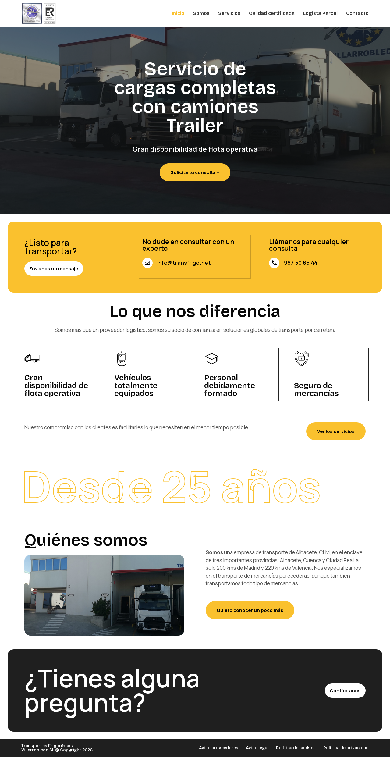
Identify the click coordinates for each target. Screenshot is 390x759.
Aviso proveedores (218, 748)
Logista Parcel (320, 13)
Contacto (357, 13)
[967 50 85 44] (274, 263)
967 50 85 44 (300, 262)
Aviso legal (257, 748)
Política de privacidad (346, 748)
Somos (201, 13)
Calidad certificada (272, 13)
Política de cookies (296, 748)
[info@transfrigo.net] (147, 263)
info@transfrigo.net (184, 262)
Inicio (178, 13)
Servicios (229, 13)
